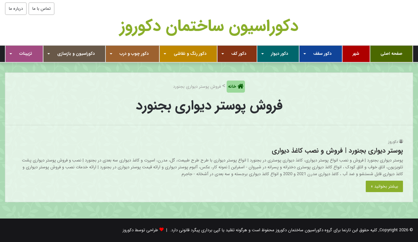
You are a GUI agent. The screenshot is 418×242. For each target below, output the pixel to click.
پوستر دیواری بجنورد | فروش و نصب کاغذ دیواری (337, 150)
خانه (232, 86)
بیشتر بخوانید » (384, 186)
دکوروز (393, 142)
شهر (356, 53)
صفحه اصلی (391, 53)
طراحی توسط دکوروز (140, 230)
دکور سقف (322, 53)
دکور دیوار (279, 53)
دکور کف (238, 53)
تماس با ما (41, 8)
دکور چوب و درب (134, 53)
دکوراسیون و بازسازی (76, 53)
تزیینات (25, 53)
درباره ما (16, 8)
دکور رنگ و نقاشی (190, 53)
